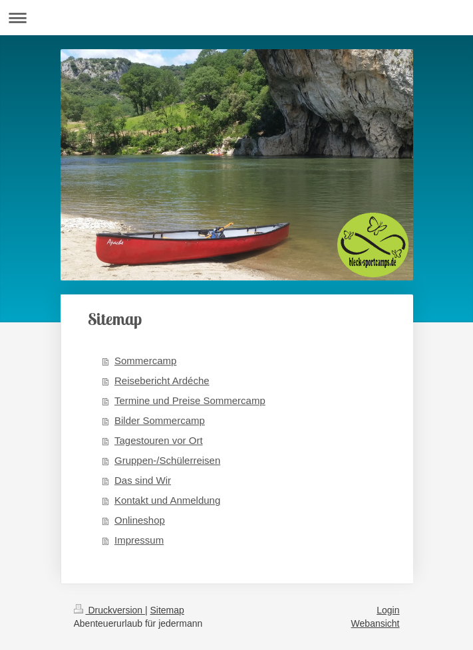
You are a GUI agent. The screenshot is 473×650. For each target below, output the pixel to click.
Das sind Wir (142, 480)
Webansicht (375, 623)
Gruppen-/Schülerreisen (167, 460)
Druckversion (109, 610)
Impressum (139, 540)
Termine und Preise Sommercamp (189, 400)
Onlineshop (139, 520)
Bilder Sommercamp (159, 420)
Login (388, 610)
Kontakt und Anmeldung (167, 500)
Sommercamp (145, 360)
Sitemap (167, 610)
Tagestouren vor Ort (158, 440)
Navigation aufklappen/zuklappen (236, 17)
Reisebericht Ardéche (162, 380)
